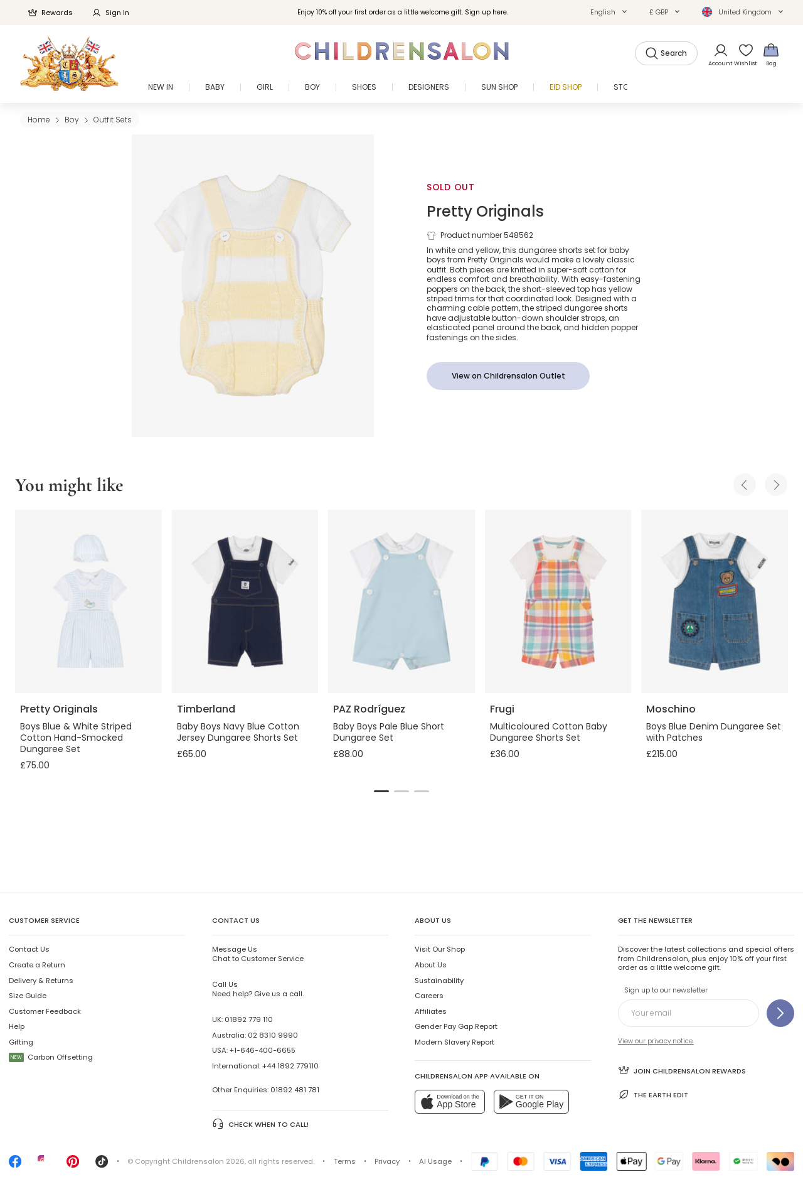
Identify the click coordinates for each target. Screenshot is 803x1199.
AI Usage (435, 1161)
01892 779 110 (249, 1019)
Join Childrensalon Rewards (682, 1070)
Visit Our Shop (440, 949)
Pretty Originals (485, 211)
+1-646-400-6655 (262, 1050)
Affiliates (431, 1011)
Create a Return (37, 965)
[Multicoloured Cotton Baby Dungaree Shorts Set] (558, 601)
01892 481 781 (294, 1090)
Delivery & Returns (41, 981)
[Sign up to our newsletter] (780, 1013)
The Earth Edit (653, 1094)
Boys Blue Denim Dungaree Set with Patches (713, 732)
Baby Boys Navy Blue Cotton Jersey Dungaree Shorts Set (238, 732)
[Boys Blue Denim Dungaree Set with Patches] (714, 601)
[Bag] (771, 54)
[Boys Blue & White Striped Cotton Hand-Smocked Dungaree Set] (88, 601)
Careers (429, 996)
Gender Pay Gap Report (456, 1026)
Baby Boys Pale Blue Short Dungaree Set (388, 732)
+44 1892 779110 (290, 1066)
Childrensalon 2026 (208, 1161)
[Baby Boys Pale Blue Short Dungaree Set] (401, 601)
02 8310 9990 (273, 1035)
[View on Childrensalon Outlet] (508, 376)
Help (16, 1026)
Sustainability (439, 981)
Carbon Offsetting (51, 1057)
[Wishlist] (742, 54)
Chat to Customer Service (258, 953)
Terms (345, 1161)
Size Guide (27, 996)
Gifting (21, 1042)
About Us (431, 965)
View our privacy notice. (656, 1041)
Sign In (110, 13)
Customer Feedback (45, 1011)
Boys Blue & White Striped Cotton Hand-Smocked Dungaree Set (76, 738)
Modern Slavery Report (454, 1042)
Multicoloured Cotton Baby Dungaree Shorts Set (548, 732)
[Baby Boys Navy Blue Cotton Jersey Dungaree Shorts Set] (245, 601)
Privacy (387, 1161)
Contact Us (29, 949)
